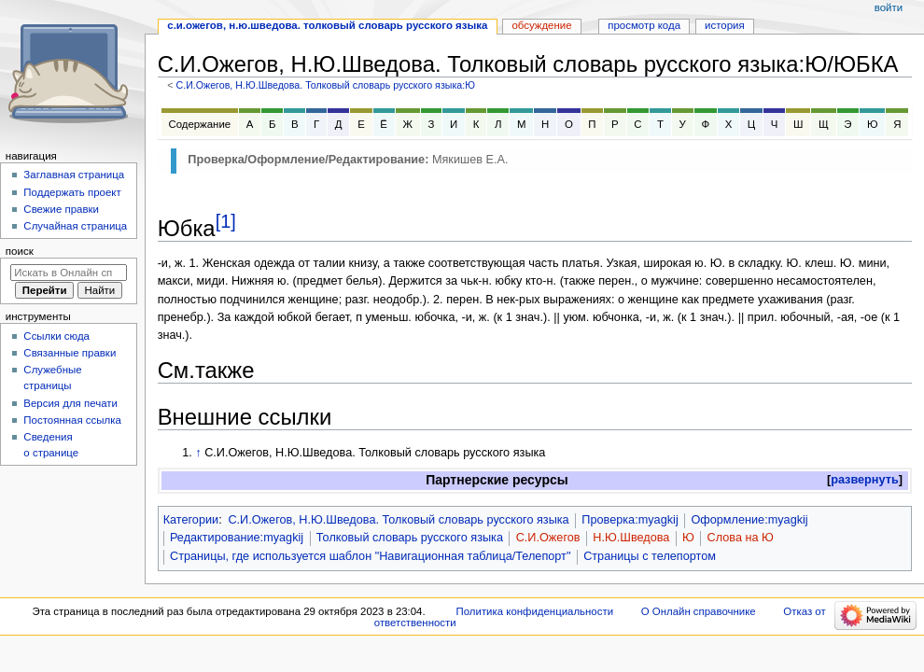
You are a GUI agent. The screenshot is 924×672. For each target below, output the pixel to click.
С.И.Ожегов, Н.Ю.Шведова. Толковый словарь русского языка (398, 519)
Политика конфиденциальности (535, 611)
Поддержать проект (71, 192)
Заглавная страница (73, 174)
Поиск (20, 251)
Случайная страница (75, 225)
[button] (865, 480)
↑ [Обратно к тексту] (198, 452)
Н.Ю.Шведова (631, 537)
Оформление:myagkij (749, 519)
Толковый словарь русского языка (409, 537)
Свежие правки (61, 209)
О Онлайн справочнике (698, 611)
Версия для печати (70, 403)
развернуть (865, 479)
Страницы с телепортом (649, 556)
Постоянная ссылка (71, 420)
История (725, 25)
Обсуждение (541, 25)
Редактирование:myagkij (236, 537)
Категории (191, 519)
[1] (226, 221)
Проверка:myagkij (629, 519)
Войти (889, 7)
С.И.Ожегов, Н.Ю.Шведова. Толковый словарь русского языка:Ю (325, 85)
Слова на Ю (740, 537)
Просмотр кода (644, 25)
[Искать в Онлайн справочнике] (68, 272)
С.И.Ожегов (548, 537)
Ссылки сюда (56, 336)
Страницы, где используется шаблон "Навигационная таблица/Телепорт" (370, 556)
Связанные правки (69, 352)
